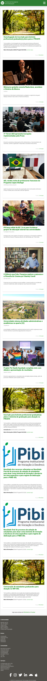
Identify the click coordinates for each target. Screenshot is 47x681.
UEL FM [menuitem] (2, 656)
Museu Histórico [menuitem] (5, 669)
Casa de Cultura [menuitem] (5, 650)
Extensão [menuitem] (3, 639)
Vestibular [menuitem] (3, 641)
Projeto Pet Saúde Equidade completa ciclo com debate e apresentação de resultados (22, 369)
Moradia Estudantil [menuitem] (5, 648)
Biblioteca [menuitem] (3, 640)
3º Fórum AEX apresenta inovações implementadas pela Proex (17, 135)
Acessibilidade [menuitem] (4, 652)
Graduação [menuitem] (3, 636)
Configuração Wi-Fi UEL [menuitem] (7, 663)
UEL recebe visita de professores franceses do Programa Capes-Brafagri (22, 182)
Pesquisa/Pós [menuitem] (4, 637)
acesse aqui (30, 50)
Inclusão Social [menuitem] (4, 651)
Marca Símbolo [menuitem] (4, 628)
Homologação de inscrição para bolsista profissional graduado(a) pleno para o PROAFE (22, 38)
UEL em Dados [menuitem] (4, 624)
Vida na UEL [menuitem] (4, 625)
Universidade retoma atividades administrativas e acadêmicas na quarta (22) (23, 322)
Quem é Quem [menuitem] (4, 626)
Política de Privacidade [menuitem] (6, 629)
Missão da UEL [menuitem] (4, 622)
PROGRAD (41, 55)
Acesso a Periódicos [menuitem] (6, 665)
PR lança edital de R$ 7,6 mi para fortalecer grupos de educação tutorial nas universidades (22, 229)
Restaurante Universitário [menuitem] (7, 666)
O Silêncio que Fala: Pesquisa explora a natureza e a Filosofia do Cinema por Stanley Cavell (23, 275)
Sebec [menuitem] (2, 670)
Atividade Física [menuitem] (5, 654)
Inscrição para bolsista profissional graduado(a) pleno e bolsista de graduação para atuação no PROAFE (22, 417)
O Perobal (41, 102)
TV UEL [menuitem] (2, 655)
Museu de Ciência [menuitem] (5, 667)
